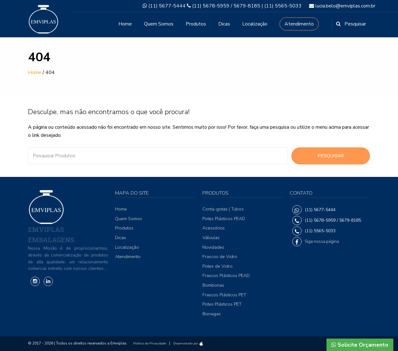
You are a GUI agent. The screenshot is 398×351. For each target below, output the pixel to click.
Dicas (224, 24)
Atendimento (299, 24)
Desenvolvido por (188, 343)
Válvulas (211, 237)
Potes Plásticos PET (222, 304)
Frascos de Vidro (219, 256)
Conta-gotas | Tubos (223, 209)
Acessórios (213, 228)
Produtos (196, 24)
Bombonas (213, 285)
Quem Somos (159, 24)
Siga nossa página (322, 241)
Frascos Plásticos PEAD (226, 275)
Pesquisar (331, 155)
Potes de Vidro (217, 266)
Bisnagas (211, 314)
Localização (254, 24)
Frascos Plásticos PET (224, 295)
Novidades (213, 247)
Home (125, 24)
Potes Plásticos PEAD (223, 218)
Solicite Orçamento (359, 345)
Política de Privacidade (149, 343)
